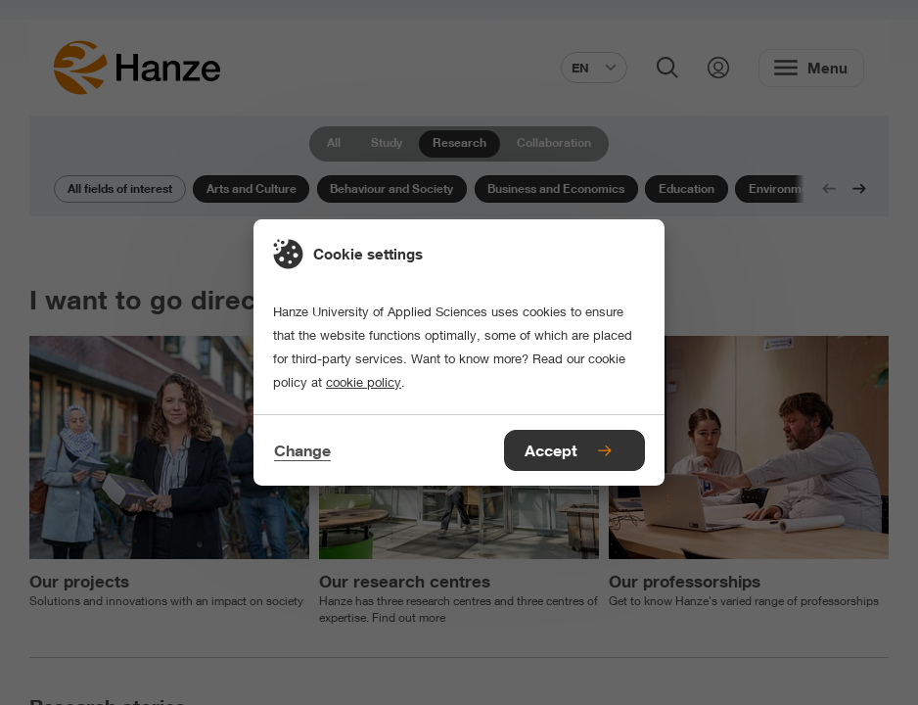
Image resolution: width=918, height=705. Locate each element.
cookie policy (363, 382)
